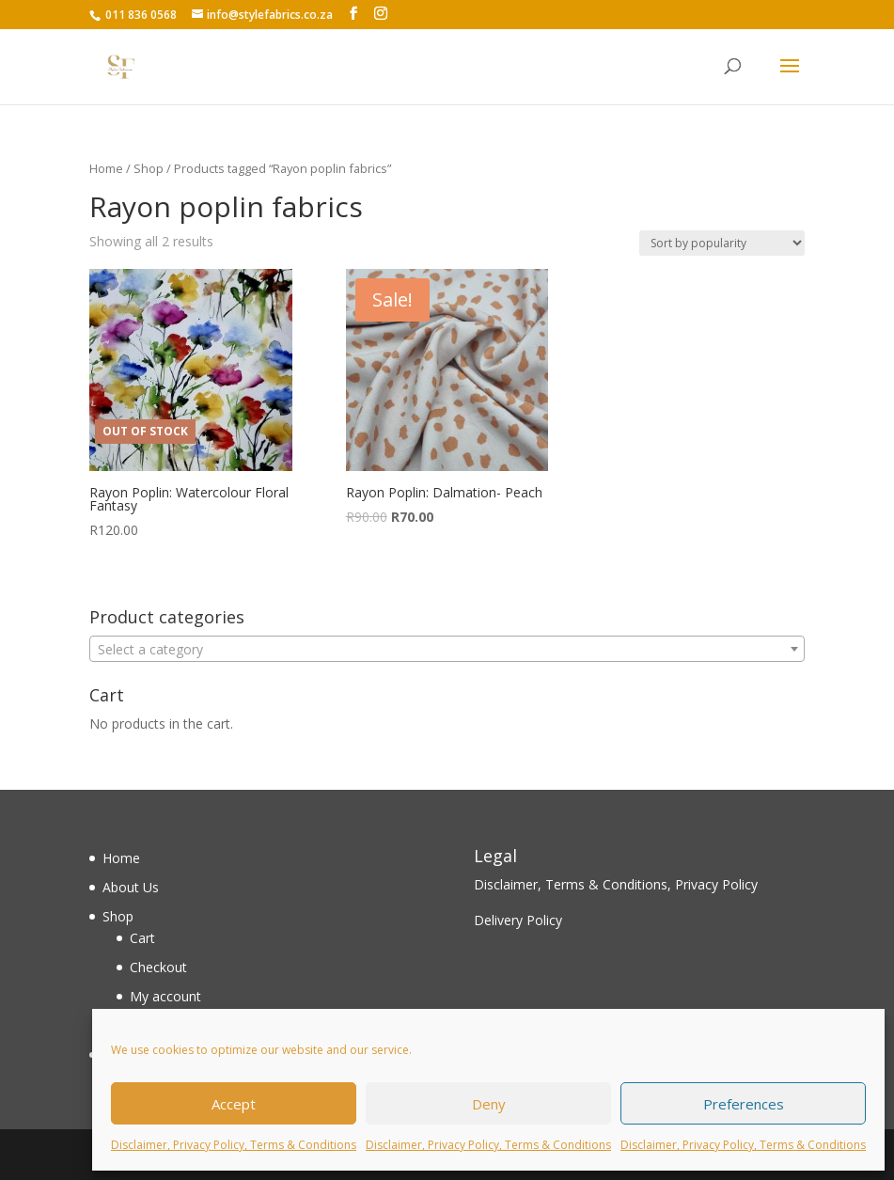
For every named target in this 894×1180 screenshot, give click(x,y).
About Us (130, 887)
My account (165, 996)
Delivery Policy (518, 920)
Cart (142, 938)
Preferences (743, 1103)
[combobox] (447, 649)
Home (106, 168)
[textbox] (447, 650)
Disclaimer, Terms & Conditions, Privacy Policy (616, 884)
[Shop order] (722, 243)
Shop (148, 168)
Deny (489, 1103)
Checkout (158, 967)
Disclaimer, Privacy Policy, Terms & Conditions (233, 1145)
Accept (234, 1103)
